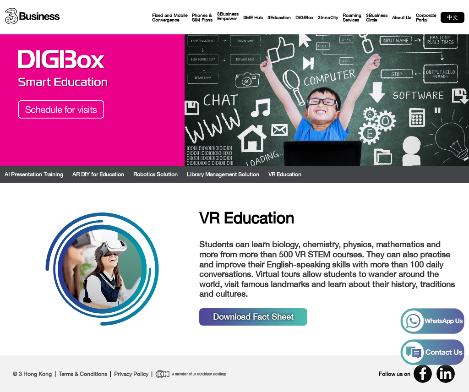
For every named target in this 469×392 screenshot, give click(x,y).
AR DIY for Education (98, 174)
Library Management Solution (223, 174)
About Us (401, 17)
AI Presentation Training (34, 174)
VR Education (284, 174)
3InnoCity (328, 17)
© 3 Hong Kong (32, 374)
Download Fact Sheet (253, 316)
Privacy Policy (131, 374)
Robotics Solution (155, 174)
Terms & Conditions (83, 374)
